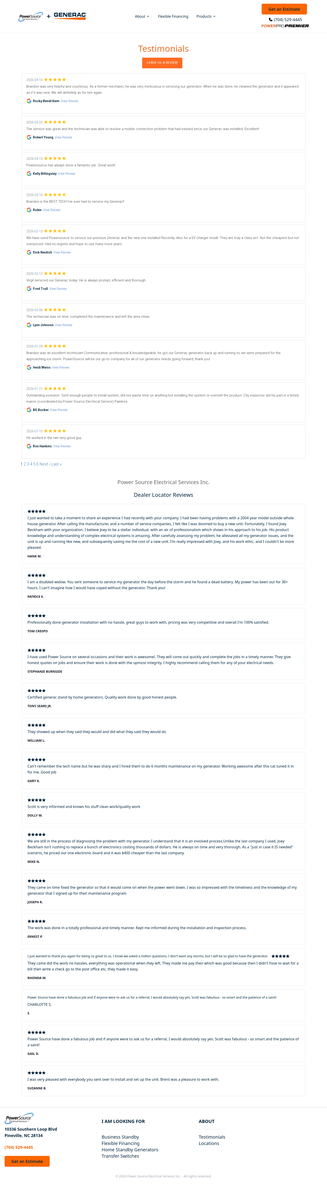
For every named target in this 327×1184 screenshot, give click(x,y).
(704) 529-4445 (288, 19)
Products (206, 16)
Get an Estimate (284, 9)
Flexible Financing (173, 16)
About (142, 16)
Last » (56, 464)
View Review (69, 101)
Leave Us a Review (162, 63)
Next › (45, 464)
